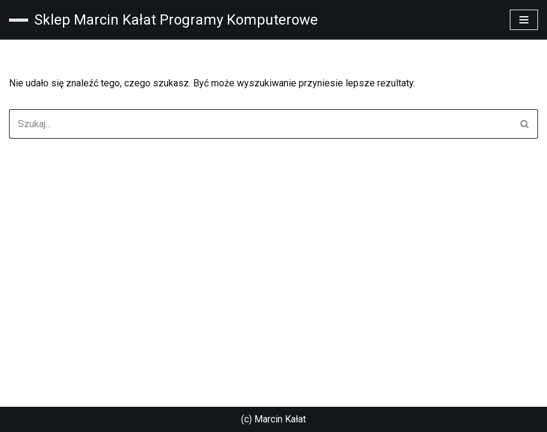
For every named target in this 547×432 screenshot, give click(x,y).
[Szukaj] (260, 124)
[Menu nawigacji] (524, 20)
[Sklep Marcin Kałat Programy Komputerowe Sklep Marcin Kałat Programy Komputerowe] (163, 19)
